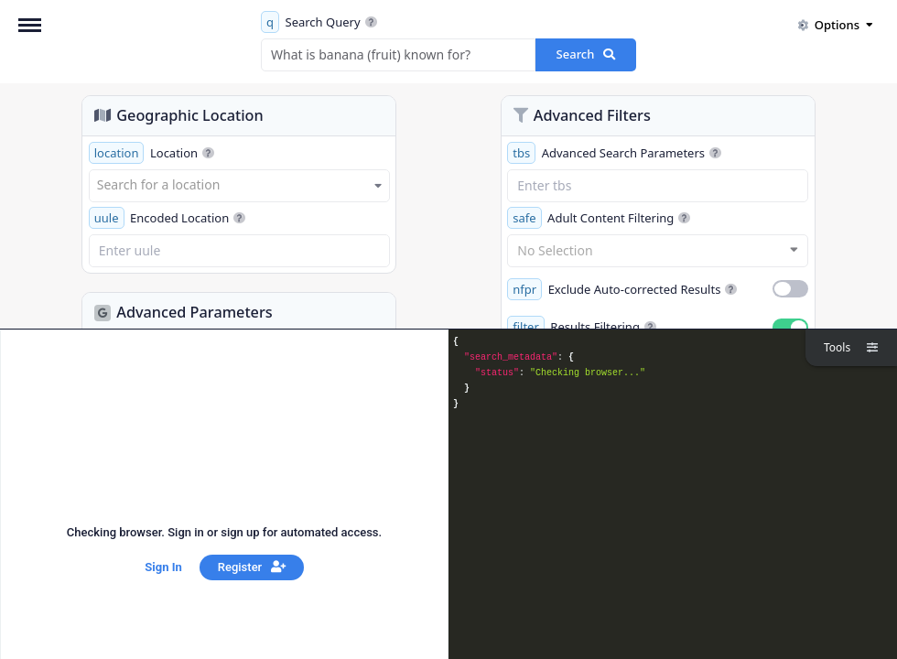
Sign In (163, 567)
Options (834, 24)
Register (252, 567)
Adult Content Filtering (598, 218)
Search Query (319, 22)
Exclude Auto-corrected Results (622, 289)
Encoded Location (167, 218)
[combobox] (239, 185)
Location (151, 153)
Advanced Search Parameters (614, 153)
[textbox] (239, 185)
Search (586, 54)
